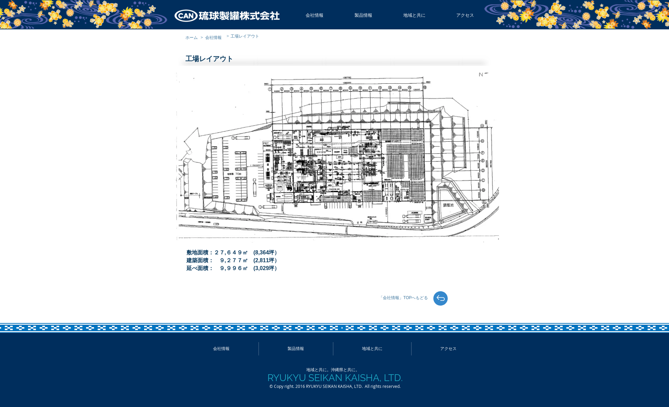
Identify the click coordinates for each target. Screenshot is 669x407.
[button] (314, 15)
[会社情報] (215, 37)
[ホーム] (193, 37)
